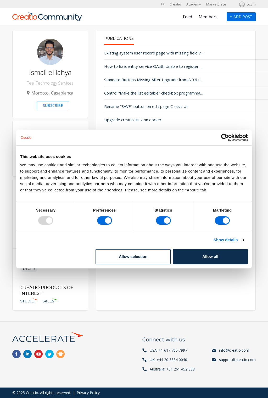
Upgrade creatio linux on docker (132, 119)
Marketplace (216, 4)
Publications (119, 38)
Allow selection (133, 256)
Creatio (175, 4)
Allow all (210, 256)
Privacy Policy (88, 392)
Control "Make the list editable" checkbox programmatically (142, 93)
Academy (193, 4)
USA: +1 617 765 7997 (168, 350)
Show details (226, 239)
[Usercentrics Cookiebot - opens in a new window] (225, 137)
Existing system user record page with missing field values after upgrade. (142, 53)
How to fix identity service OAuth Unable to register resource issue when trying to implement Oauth (142, 66)
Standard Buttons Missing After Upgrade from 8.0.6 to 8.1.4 (142, 79)
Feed (187, 17)
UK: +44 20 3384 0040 (168, 359)
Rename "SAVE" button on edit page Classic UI (142, 106)
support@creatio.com (237, 359)
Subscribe (53, 105)
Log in (251, 4)
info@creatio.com (234, 350)
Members (208, 17)
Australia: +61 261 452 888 (172, 369)
